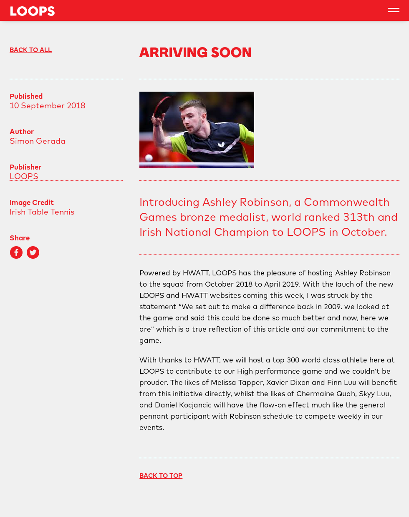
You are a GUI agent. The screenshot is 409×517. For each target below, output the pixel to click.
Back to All (31, 50)
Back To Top (160, 476)
